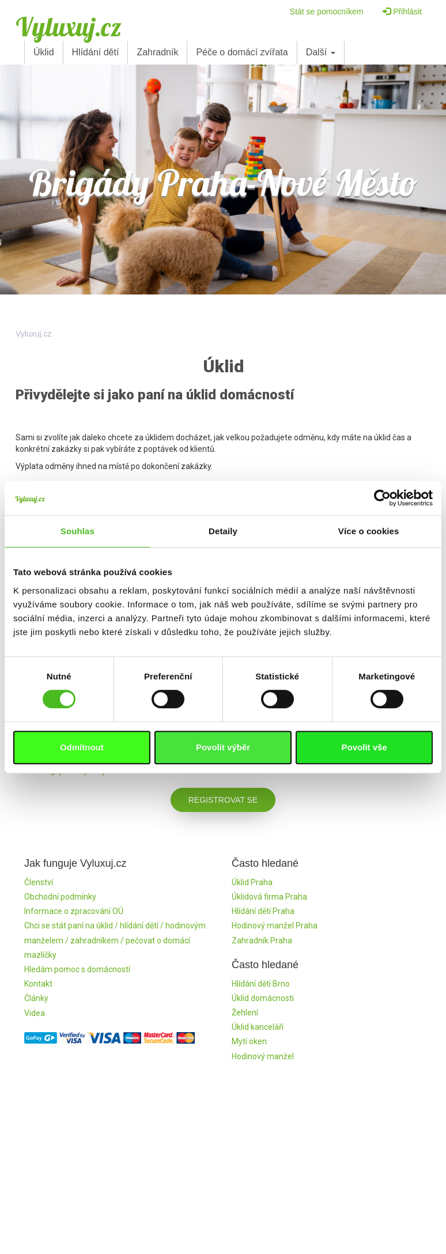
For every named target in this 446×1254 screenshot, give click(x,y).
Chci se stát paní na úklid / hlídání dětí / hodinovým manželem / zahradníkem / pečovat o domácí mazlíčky (115, 940)
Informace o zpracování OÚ (73, 911)
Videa (34, 1013)
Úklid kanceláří (258, 1027)
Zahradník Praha (262, 940)
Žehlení (245, 1012)
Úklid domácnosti (263, 998)
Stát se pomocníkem (327, 11)
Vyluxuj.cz (69, 26)
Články (36, 998)
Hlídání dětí (95, 52)
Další (320, 52)
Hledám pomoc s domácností (77, 969)
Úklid (43, 52)
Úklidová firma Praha (269, 896)
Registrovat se (223, 799)
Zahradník (157, 52)
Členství (38, 882)
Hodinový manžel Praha (275, 925)
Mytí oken (249, 1041)
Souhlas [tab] (78, 531)
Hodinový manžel (263, 1056)
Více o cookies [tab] (368, 531)
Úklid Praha (252, 882)
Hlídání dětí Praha (263, 911)
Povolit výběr (223, 747)
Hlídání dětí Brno (261, 983)
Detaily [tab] (223, 531)
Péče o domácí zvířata (242, 52)
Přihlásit (402, 11)
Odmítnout (82, 747)
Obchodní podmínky (60, 896)
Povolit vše (364, 747)
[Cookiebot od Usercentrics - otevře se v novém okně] (382, 498)
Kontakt (38, 983)
